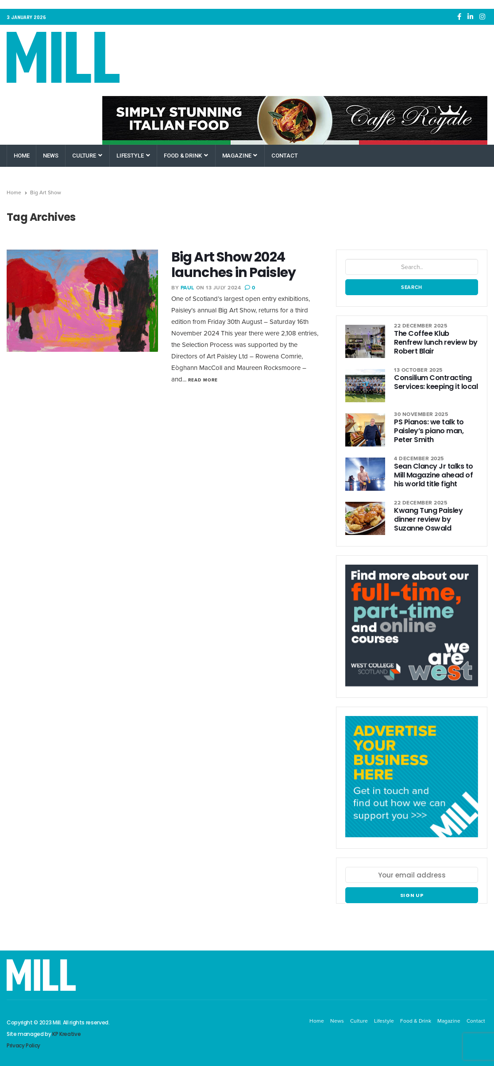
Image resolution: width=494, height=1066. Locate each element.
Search (411, 287)
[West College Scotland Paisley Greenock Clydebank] (411, 630)
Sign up (412, 895)
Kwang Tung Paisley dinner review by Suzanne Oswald (428, 519)
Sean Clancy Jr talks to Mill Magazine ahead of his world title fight (433, 475)
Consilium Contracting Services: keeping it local (436, 382)
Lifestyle (133, 155)
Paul (187, 288)
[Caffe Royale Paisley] (294, 120)
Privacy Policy (23, 1045)
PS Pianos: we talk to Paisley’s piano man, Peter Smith (429, 431)
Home (21, 155)
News (50, 155)
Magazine (240, 155)
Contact (284, 155)
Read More (203, 380)
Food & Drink (186, 155)
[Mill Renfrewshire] (411, 781)
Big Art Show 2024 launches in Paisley (233, 265)
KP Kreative (66, 1034)
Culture (87, 155)
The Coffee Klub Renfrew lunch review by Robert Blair (436, 342)
